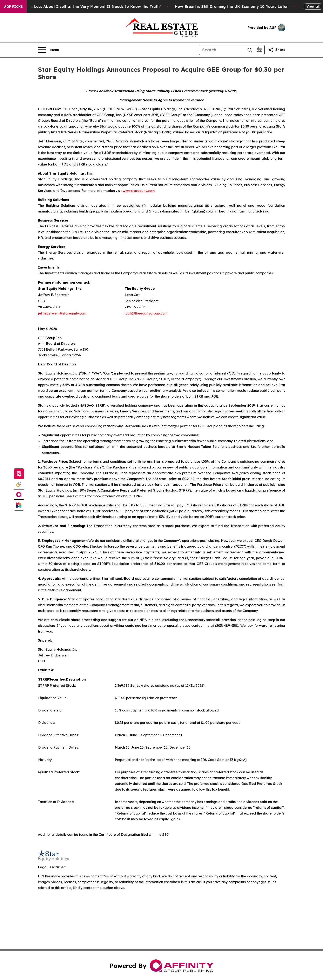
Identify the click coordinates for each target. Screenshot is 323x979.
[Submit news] (19, 474)
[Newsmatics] (19, 505)
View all (313, 6)
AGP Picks (13, 7)
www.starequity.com (139, 191)
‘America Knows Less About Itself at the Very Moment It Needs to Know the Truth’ (88, 6)
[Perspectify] (19, 484)
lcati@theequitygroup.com (146, 313)
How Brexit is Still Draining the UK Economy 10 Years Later (237, 6)
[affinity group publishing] (19, 495)
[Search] (222, 50)
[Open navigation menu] (48, 50)
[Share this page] (276, 50)
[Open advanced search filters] (259, 50)
